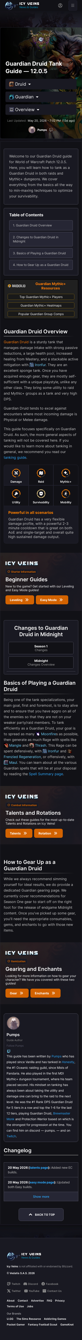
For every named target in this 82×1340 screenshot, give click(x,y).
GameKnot (67, 1324)
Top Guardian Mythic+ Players (41, 297)
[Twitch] (51, 129)
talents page (39, 1167)
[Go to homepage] (24, 5)
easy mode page (42, 1182)
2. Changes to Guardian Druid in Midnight (35, 239)
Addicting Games (55, 1318)
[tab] (16, 475)
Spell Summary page (46, 774)
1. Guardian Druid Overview (32, 225)
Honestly (68, 1062)
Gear (17, 993)
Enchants (45, 993)
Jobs (30, 1306)
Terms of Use (15, 1306)
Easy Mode (52, 600)
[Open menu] (72, 5)
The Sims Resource (28, 1318)
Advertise (37, 1300)
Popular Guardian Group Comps (41, 314)
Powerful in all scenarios (30, 512)
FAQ (49, 1300)
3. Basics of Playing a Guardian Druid (39, 253)
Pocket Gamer (16, 1324)
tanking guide (15, 457)
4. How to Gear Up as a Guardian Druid (40, 265)
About (11, 1300)
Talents (19, 833)
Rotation (48, 833)
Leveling (20, 600)
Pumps (56, 1056)
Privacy (60, 1300)
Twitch (11, 1136)
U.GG (10, 1318)
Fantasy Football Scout (42, 1324)
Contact (23, 1300)
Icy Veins (12, 1266)
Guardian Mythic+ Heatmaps (41, 305)
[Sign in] (60, 5)
